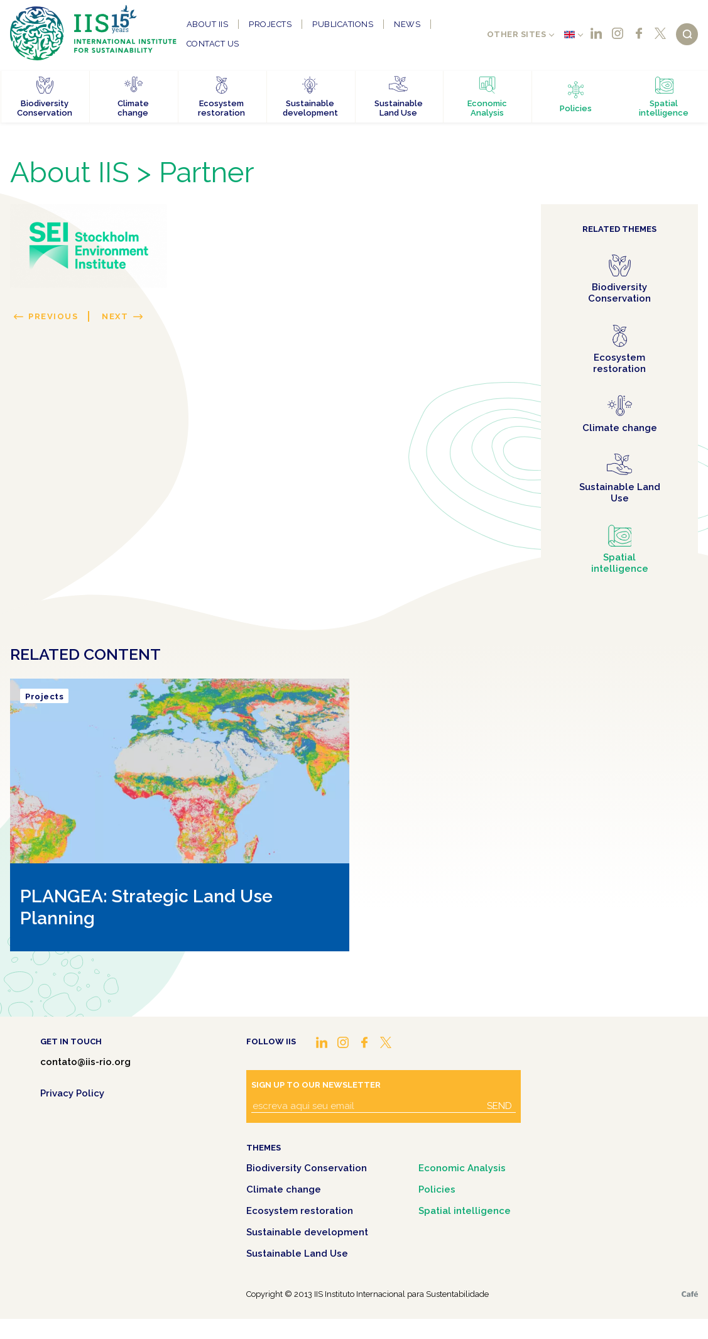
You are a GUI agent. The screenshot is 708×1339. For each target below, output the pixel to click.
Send (499, 1106)
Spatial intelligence (464, 1210)
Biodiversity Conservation (306, 1168)
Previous (53, 316)
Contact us (213, 43)
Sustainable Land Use (297, 1253)
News (407, 24)
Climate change (283, 1189)
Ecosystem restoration (299, 1210)
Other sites (517, 34)
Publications (342, 24)
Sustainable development (307, 1232)
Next (115, 316)
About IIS (208, 24)
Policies (436, 1189)
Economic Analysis (462, 1168)
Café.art (690, 1294)
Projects (270, 24)
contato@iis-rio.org (85, 1062)
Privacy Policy (72, 1093)
